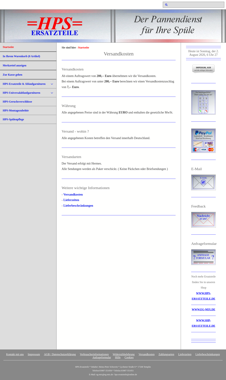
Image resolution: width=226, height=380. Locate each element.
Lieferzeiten (71, 200)
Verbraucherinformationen (94, 354)
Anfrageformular (101, 357)
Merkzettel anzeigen (14, 65)
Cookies (129, 357)
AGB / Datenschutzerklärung (60, 354)
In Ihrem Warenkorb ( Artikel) (21, 56)
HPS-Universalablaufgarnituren (21, 92)
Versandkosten (73, 194)
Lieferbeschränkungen (78, 205)
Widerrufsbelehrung (124, 354)
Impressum (34, 354)
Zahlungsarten (166, 354)
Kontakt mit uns (15, 354)
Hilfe (118, 357)
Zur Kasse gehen (12, 74)
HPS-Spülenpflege (13, 119)
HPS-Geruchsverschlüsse (17, 101)
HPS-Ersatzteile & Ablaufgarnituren (24, 83)
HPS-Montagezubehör (16, 110)
